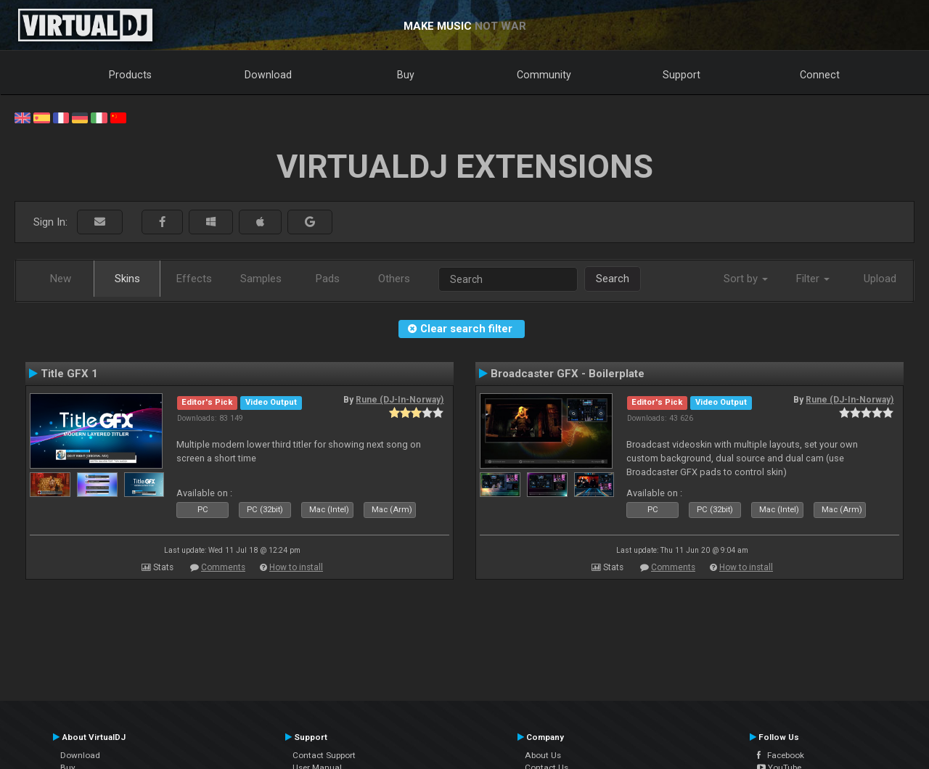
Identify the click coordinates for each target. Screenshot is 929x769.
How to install (296, 567)
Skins (127, 278)
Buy (405, 75)
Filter (813, 278)
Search (612, 278)
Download (268, 75)
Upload (880, 278)
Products (130, 75)
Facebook (780, 755)
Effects (194, 278)
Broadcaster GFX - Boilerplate (567, 373)
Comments (223, 567)
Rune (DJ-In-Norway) (399, 400)
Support (681, 75)
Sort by (746, 278)
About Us (543, 755)
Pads (328, 278)
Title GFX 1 (69, 373)
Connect (820, 75)
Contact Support (324, 755)
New (60, 278)
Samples (261, 278)
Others (394, 278)
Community (544, 75)
